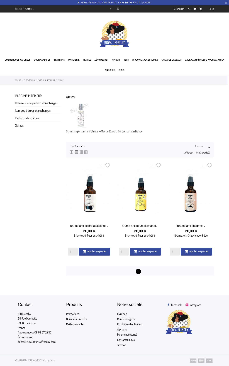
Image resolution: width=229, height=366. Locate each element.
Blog (211, 8)
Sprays (19, 125)
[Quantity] (73, 252)
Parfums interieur (28, 96)
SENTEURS (59, 59)
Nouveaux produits (76, 319)
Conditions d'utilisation (129, 324)
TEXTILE (87, 59)
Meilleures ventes (75, 324)
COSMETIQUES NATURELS (17, 59)
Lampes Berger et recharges (33, 110)
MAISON (116, 59)
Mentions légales (126, 319)
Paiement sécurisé (127, 334)
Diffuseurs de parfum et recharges (36, 103)
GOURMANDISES (42, 59)
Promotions (72, 314)
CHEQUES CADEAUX (171, 59)
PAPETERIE (73, 59)
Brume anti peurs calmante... (140, 225)
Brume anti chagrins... (191, 225)
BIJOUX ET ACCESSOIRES (145, 59)
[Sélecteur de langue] (29, 8)
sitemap (121, 345)
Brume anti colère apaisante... (89, 225)
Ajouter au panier (94, 251)
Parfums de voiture (27, 118)
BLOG (121, 70)
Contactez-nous (126, 340)
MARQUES (110, 70)
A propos (122, 329)
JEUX (126, 59)
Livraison (122, 314)
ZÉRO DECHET (101, 59)
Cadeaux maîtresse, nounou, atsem (204, 59)
